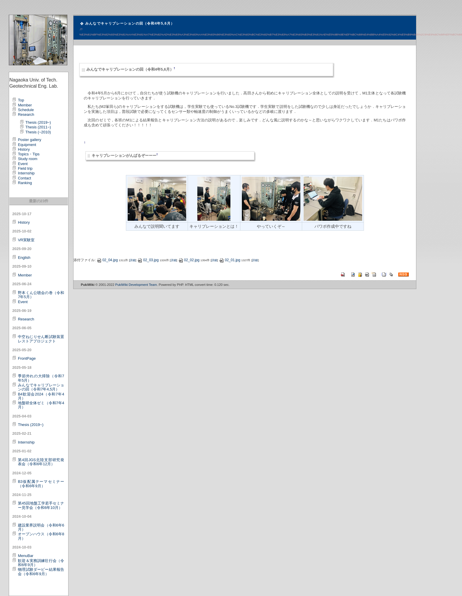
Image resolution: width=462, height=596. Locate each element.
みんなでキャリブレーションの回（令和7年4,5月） (41, 387)
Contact (24, 178)
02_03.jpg (148, 260)
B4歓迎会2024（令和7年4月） (41, 396)
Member (25, 105)
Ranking (25, 183)
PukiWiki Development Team (136, 284)
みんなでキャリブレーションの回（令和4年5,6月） (129, 23)
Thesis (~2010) (38, 132)
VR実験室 (26, 240)
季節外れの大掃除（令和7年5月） (41, 378)
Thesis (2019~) (38, 122)
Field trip (25, 168)
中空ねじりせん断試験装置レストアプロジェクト (41, 338)
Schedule (26, 110)
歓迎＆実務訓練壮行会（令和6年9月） (41, 562)
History (24, 149)
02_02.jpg (189, 260)
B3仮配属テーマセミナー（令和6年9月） (41, 483)
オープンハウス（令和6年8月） (41, 536)
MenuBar (25, 555)
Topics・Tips (29, 154)
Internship (26, 173)
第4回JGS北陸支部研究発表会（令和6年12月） (41, 462)
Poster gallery (29, 139)
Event (23, 164)
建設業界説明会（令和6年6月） (41, 527)
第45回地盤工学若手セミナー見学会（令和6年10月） (41, 505)
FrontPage (27, 358)
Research (26, 114)
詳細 (133, 260)
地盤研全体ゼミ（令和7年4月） (41, 405)
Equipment (27, 144)
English (24, 257)
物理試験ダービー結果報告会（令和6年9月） (41, 571)
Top (21, 100)
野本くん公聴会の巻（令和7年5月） (41, 295)
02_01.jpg (229, 260)
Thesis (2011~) (38, 127)
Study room (27, 159)
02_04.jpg (107, 260)
